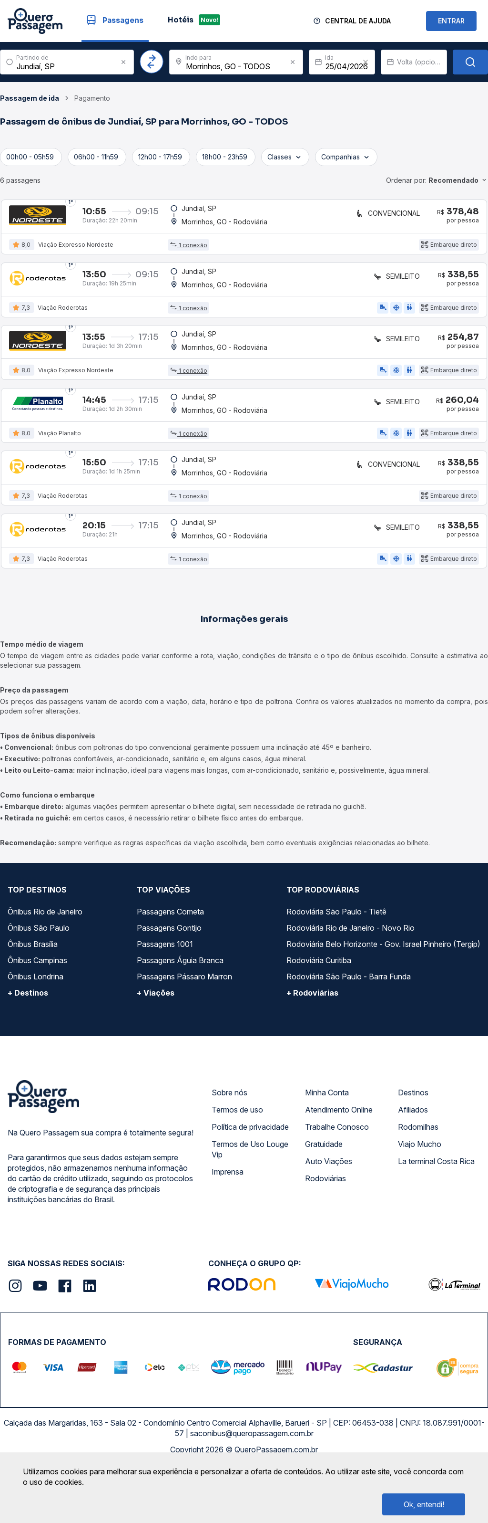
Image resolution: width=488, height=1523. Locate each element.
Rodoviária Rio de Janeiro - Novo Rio (350, 981)
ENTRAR (451, 21)
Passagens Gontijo (169, 981)
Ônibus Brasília (33, 997)
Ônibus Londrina (35, 1029)
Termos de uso (237, 1162)
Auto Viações (328, 1214)
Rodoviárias (325, 1231)
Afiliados (413, 1162)
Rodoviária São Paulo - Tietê (336, 964)
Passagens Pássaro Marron (184, 1029)
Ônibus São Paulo (39, 981)
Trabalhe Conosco (337, 1180)
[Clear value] (365, 62)
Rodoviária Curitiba (318, 1013)
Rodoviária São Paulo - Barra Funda (348, 1029)
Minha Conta (327, 1145)
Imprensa (228, 1224)
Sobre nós (229, 1145)
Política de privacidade (250, 1180)
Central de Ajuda (358, 21)
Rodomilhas (418, 1180)
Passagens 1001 (165, 997)
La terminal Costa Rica (436, 1214)
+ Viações (155, 1045)
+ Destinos (28, 1045)
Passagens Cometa (170, 964)
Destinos (413, 1145)
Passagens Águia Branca (180, 1013)
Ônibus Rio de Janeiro (45, 964)
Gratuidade (324, 1197)
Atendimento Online (339, 1162)
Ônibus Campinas (37, 1013)
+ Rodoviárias (312, 1045)
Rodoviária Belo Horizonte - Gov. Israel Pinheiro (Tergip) (383, 997)
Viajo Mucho (419, 1197)
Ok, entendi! (424, 1504)
